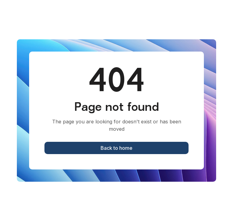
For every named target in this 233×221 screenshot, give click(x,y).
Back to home (116, 148)
